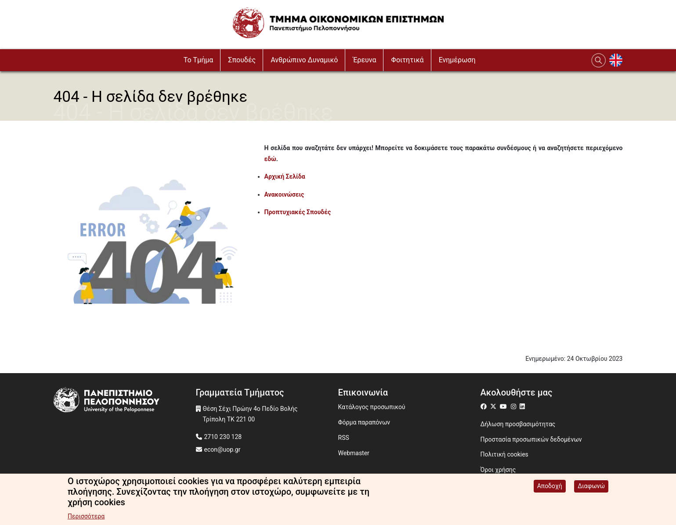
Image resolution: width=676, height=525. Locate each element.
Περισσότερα (86, 517)
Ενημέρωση (457, 60)
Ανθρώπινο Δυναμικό (304, 60)
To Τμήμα (198, 60)
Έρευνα (364, 60)
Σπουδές (242, 60)
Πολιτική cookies (504, 454)
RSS (343, 437)
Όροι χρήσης (498, 469)
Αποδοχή (549, 487)
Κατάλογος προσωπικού (371, 406)
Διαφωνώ (591, 487)
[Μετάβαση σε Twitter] (494, 406)
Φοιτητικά (407, 60)
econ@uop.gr (222, 449)
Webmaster (353, 453)
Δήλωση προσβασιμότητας (518, 424)
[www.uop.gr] (125, 401)
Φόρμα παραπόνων (364, 422)
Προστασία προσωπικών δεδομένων (531, 439)
